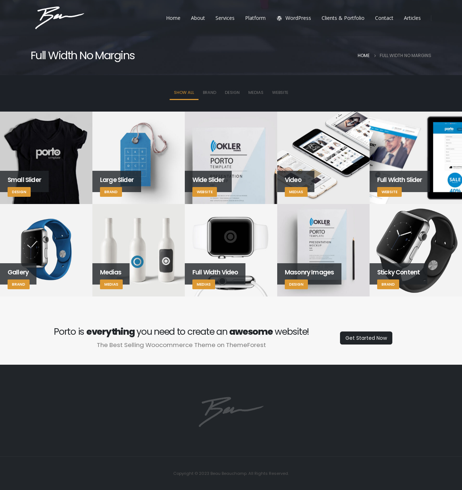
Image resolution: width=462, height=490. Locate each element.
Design (232, 92)
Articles (412, 17)
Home (173, 17)
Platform (255, 17)
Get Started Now (366, 338)
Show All (184, 92)
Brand (209, 92)
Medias (255, 92)
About (198, 17)
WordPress (293, 17)
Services (225, 17)
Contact (384, 17)
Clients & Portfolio (343, 17)
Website (280, 92)
